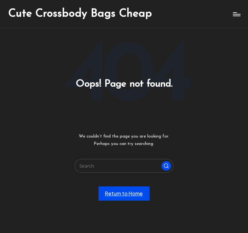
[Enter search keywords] (124, 166)
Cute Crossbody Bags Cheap (80, 14)
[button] (166, 166)
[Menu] (236, 14)
